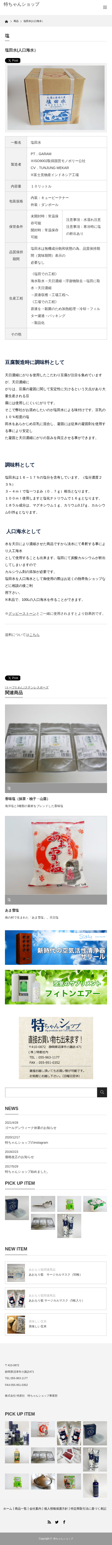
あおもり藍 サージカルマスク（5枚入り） (57, 1300)
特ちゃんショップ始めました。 (27, 1172)
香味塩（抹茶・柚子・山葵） (27, 799)
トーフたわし (15, 687)
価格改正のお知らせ (19, 1157)
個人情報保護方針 (56, 1508)
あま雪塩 (12, 910)
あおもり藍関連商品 (42, 1269)
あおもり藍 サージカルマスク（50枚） (56, 1274)
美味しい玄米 (38, 1321)
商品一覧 (21, 1508)
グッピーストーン (22, 614)
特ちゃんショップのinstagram (26, 1142)
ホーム (7, 1508)
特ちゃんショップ (63, 1538)
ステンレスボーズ (37, 687)
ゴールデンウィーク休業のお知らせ (30, 1128)
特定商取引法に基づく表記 (88, 1508)
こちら (34, 635)
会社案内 (35, 1508)
